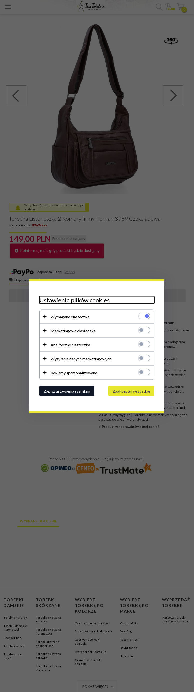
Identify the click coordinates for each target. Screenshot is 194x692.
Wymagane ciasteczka (70, 316)
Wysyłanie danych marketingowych (81, 358)
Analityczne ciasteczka (70, 344)
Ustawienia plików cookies (75, 299)
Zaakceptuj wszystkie (131, 390)
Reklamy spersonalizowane (74, 372)
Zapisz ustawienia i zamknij (67, 390)
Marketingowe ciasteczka (73, 330)
